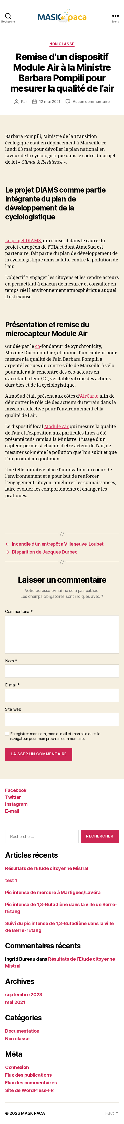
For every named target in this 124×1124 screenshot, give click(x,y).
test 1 (11, 880)
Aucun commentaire (91, 101)
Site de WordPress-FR (29, 1090)
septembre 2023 (23, 994)
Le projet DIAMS (23, 241)
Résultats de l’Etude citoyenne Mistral (46, 868)
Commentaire (19, 611)
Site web (13, 709)
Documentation (22, 1031)
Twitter (13, 797)
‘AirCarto (89, 396)
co (37, 346)
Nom (11, 661)
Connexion (17, 1067)
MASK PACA (33, 1113)
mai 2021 (15, 1002)
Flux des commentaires (31, 1082)
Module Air (56, 427)
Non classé (61, 44)
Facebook (15, 790)
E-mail (12, 685)
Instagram (16, 804)
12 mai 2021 (49, 101)
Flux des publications (28, 1075)
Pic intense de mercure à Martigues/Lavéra (53, 892)
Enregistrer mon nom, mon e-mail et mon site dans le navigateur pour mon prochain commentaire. (55, 736)
